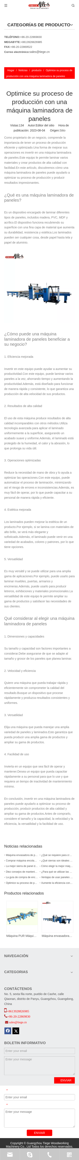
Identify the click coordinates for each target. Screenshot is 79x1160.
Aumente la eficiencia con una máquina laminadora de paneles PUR (57, 882)
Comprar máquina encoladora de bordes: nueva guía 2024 (22, 860)
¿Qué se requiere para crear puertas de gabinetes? (57, 855)
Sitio (62, 130)
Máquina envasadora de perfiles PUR (22, 855)
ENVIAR (65, 1080)
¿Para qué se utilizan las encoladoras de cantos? (57, 871)
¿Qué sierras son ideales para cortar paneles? (57, 860)
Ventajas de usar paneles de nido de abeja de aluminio (57, 877)
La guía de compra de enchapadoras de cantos (22, 877)
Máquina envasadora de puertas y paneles (57, 936)
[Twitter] (15, 1030)
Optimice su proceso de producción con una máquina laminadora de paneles (22, 882)
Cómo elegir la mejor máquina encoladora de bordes (57, 866)
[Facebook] (7, 1030)
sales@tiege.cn (39, 52)
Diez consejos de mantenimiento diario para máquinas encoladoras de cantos (22, 871)
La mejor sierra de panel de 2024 (22, 866)
